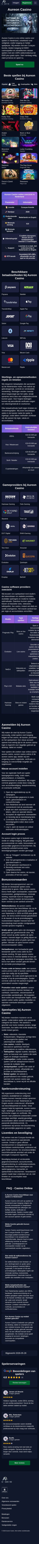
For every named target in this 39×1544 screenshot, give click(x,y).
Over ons (5, 1498)
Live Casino (16, 84)
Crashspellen (27, 84)
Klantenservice (7, 1521)
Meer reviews (19, 1463)
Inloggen (16, 3)
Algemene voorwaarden (10, 1501)
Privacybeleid (7, 1508)
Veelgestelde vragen (9, 1525)
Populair (6, 84)
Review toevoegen (19, 1383)
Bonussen (5, 1518)
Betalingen (6, 1514)
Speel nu (19, 64)
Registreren (27, 3)
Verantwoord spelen (9, 1505)
